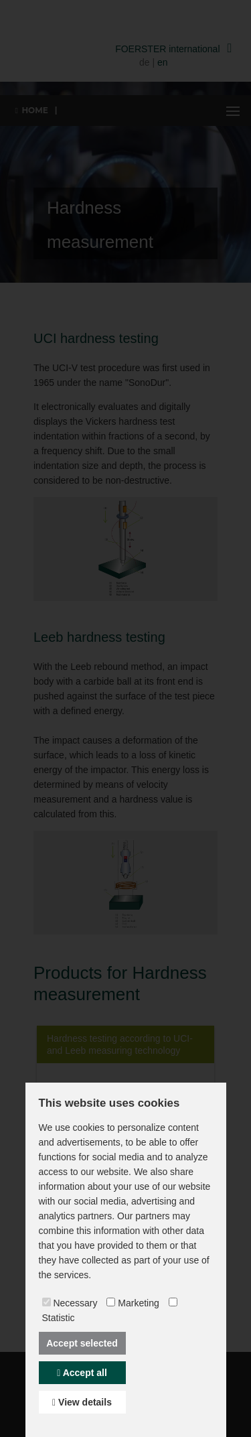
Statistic (58, 1317)
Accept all (82, 1372)
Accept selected (82, 1343)
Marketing (138, 1303)
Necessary (75, 1303)
